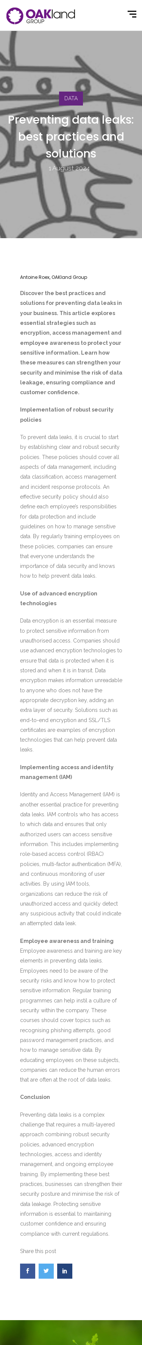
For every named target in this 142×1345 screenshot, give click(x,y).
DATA (71, 98)
